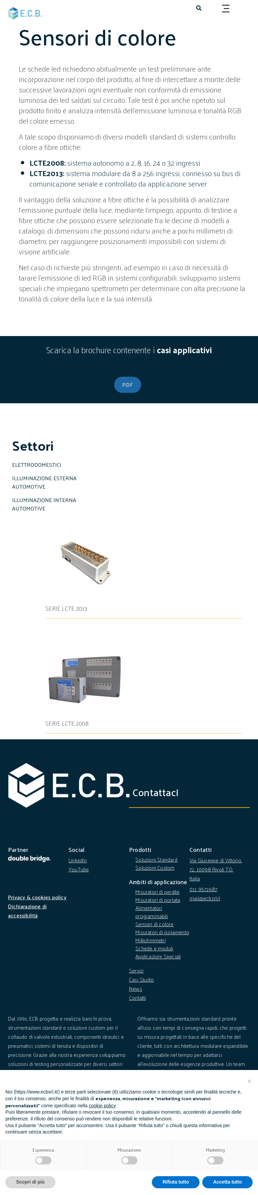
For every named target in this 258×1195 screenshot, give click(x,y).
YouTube (79, 869)
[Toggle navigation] (224, 9)
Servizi (136, 970)
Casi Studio (141, 979)
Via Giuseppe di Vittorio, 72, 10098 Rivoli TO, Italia (215, 869)
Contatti (137, 997)
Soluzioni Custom (154, 867)
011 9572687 (203, 889)
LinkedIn (78, 860)
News (135, 988)
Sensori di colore (154, 924)
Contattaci (160, 792)
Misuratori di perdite (157, 892)
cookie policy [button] (102, 1105)
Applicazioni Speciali (158, 956)
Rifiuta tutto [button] (176, 1182)
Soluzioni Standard (156, 859)
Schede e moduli (154, 948)
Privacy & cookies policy (37, 897)
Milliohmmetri (150, 940)
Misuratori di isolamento (162, 932)
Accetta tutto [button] (227, 1182)
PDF (127, 384)
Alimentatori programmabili (151, 912)
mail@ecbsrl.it (204, 898)
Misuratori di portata (157, 900)
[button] (249, 1080)
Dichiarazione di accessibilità (27, 911)
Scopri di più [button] (30, 1182)
